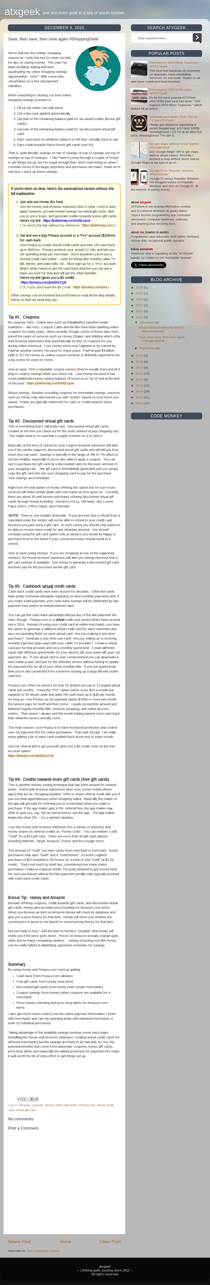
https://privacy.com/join (90, 287)
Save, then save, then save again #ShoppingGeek (162, 338)
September (147, 348)
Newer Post (19, 1241)
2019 (140, 355)
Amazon (24, 1105)
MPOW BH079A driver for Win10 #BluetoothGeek (161, 329)
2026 (140, 287)
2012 (140, 397)
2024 (140, 299)
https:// (32, 383)
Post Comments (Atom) (43, 1251)
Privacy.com (87, 1105)
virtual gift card (26, 1110)
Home (65, 1241)
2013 (140, 391)
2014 (140, 385)
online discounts (66, 1105)
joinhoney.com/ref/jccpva (55, 383)
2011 (140, 403)
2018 (140, 361)
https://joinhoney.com (98, 225)
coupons (37, 1105)
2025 (140, 293)
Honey (49, 1105)
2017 (140, 367)
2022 (140, 305)
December (147, 322)
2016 (140, 373)
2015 (140, 379)
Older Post (110, 1241)
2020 (140, 317)
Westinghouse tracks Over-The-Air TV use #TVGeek (173, 118)
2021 (140, 311)
